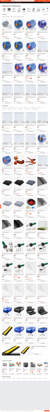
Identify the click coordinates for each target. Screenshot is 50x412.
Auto (43, 11)
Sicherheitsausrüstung (38, 11)
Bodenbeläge (23, 11)
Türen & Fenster (14, 11)
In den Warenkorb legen (7, 38)
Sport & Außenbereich (18, 11)
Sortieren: (44, 14)
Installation (29, 11)
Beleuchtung (33, 11)
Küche (4, 11)
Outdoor (9, 11)
